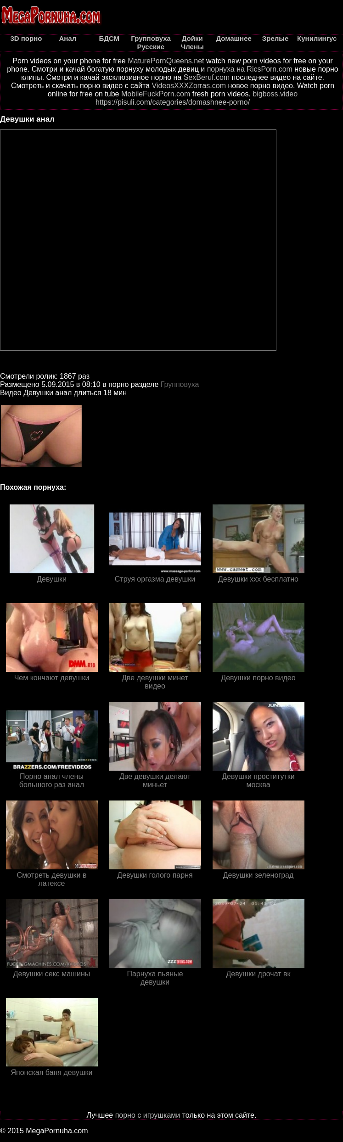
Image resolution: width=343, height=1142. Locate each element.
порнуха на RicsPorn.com (249, 69)
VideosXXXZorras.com (189, 86)
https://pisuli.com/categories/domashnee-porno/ (173, 102)
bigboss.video (275, 94)
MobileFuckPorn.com (155, 94)
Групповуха (180, 384)
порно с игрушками (147, 1115)
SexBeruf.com (207, 77)
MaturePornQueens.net (166, 61)
